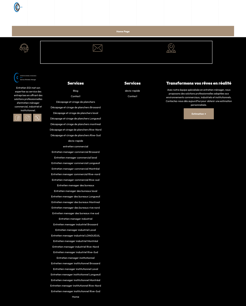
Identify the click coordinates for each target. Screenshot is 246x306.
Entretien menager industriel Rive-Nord (75, 247)
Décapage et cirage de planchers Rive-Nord (76, 130)
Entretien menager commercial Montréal (76, 169)
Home (75, 298)
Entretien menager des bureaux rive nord (75, 208)
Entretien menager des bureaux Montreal (75, 202)
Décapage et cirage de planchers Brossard (76, 107)
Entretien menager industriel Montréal (75, 242)
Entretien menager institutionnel (76, 258)
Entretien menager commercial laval (75, 158)
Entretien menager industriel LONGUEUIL (75, 236)
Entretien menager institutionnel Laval (75, 270)
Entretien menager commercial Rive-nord (75, 174)
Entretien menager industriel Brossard (75, 225)
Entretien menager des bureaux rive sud (75, 214)
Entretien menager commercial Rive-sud (75, 180)
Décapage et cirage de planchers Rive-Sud (76, 135)
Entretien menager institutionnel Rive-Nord (75, 287)
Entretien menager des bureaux (75, 186)
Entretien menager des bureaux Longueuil (75, 197)
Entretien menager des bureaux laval (75, 191)
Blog (75, 90)
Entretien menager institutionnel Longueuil (76, 275)
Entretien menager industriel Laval (75, 230)
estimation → (199, 113)
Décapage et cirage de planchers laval (75, 113)
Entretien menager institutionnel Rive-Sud (75, 292)
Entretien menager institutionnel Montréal (75, 281)
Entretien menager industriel (75, 219)
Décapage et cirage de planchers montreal (76, 124)
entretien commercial (75, 146)
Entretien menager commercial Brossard (75, 152)
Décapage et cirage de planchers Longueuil (75, 118)
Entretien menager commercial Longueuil (75, 163)
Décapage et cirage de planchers (75, 102)
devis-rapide (75, 141)
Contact (75, 96)
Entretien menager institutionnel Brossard (75, 264)
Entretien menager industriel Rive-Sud (75, 253)
